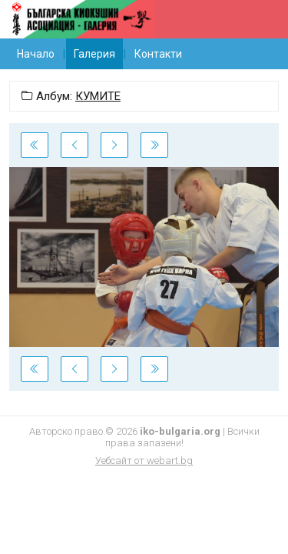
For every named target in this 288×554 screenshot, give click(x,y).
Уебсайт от (144, 460)
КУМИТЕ (98, 96)
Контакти (158, 54)
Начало (36, 54)
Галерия (94, 54)
